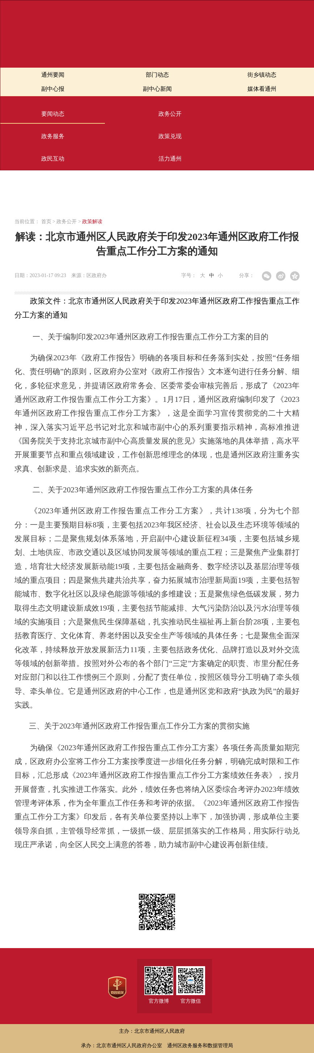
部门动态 (157, 75)
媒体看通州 (261, 89)
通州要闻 (52, 75)
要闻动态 (52, 114)
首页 (46, 221)
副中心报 (52, 89)
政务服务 (52, 136)
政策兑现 (170, 136)
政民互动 (52, 159)
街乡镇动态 (261, 75)
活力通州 (170, 159)
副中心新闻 (157, 89)
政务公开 (170, 114)
